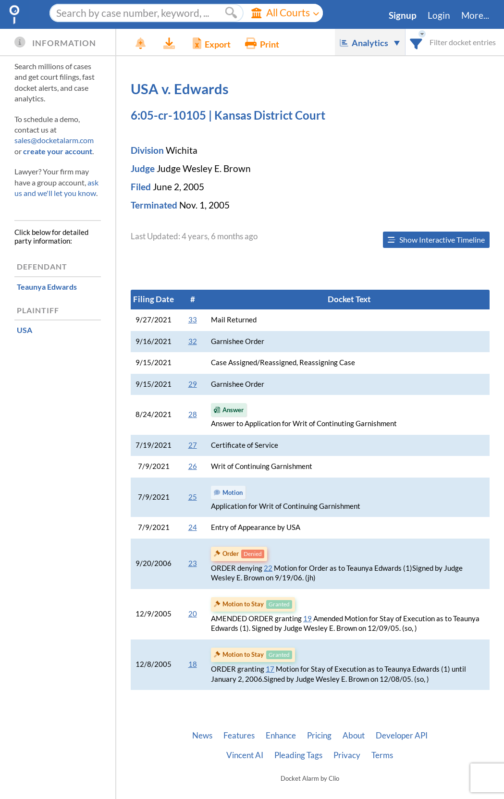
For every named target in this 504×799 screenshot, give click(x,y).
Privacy (346, 755)
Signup (403, 15)
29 (192, 384)
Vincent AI (244, 755)
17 (270, 669)
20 (192, 614)
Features (239, 735)
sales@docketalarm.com (54, 140)
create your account (57, 151)
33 (192, 320)
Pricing (319, 735)
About (354, 735)
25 (192, 497)
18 (192, 664)
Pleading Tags (298, 755)
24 (192, 527)
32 (192, 341)
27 (192, 445)
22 (268, 568)
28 (192, 414)
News (202, 735)
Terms (382, 755)
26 (192, 466)
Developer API (402, 735)
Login (439, 15)
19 (307, 619)
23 (192, 563)
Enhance (281, 735)
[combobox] (416, 42)
